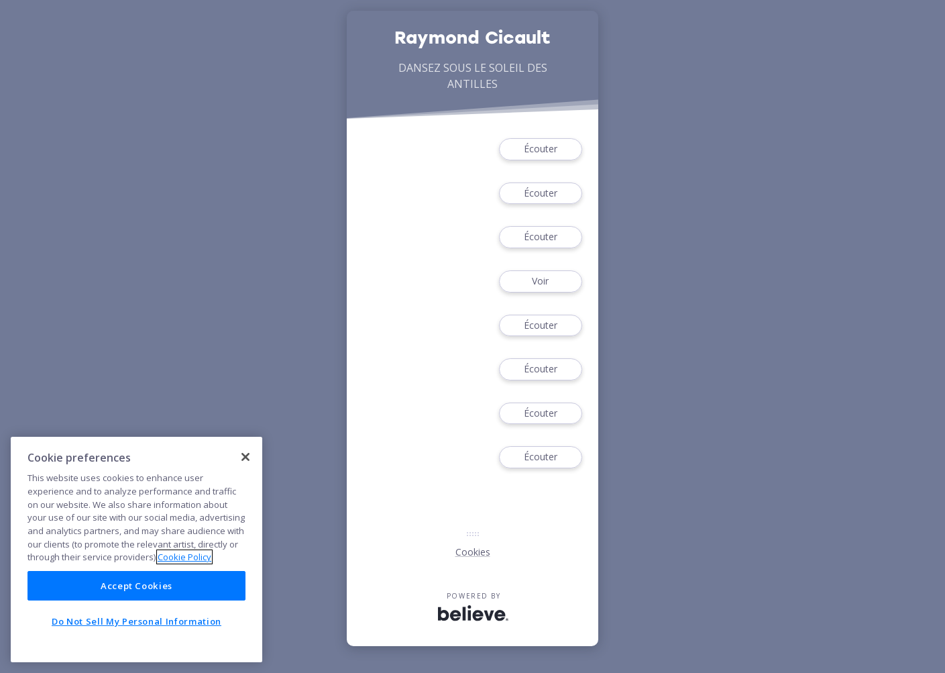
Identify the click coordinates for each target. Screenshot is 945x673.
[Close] (245, 457)
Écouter (540, 149)
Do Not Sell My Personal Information (136, 621)
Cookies (472, 552)
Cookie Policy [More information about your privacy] (184, 557)
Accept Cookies (136, 586)
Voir (540, 281)
